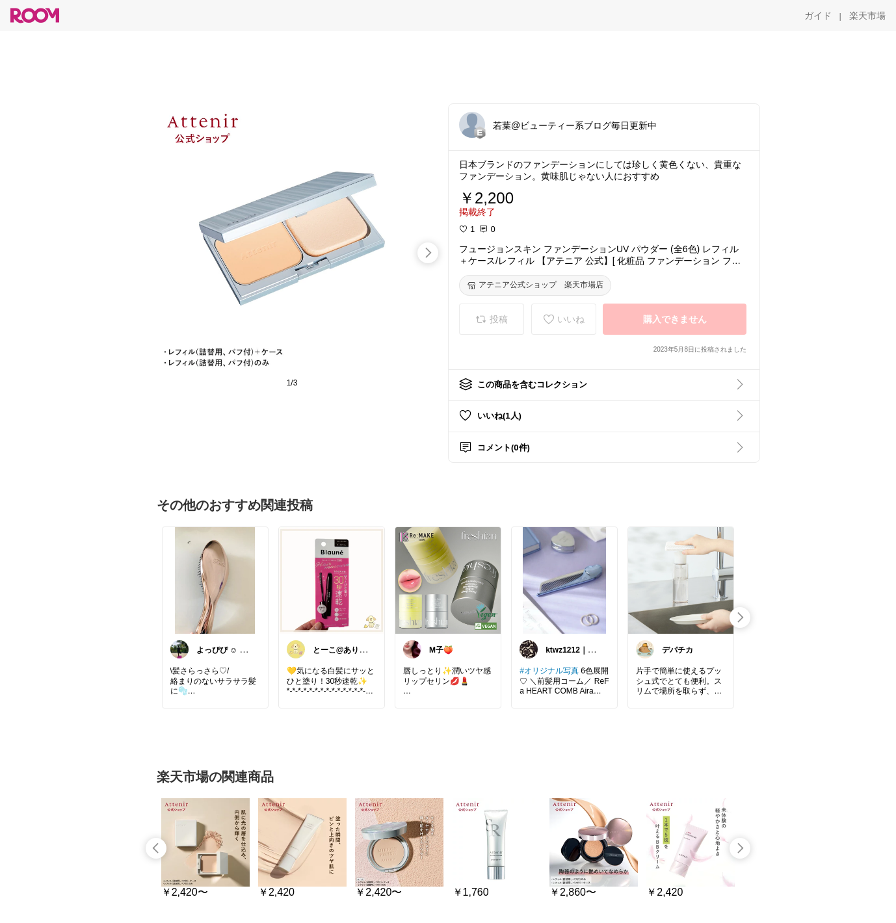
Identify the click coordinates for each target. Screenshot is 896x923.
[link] (215, 579)
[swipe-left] (156, 848)
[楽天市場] (867, 15)
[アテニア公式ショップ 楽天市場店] (535, 285)
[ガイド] (818, 15)
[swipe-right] (427, 252)
